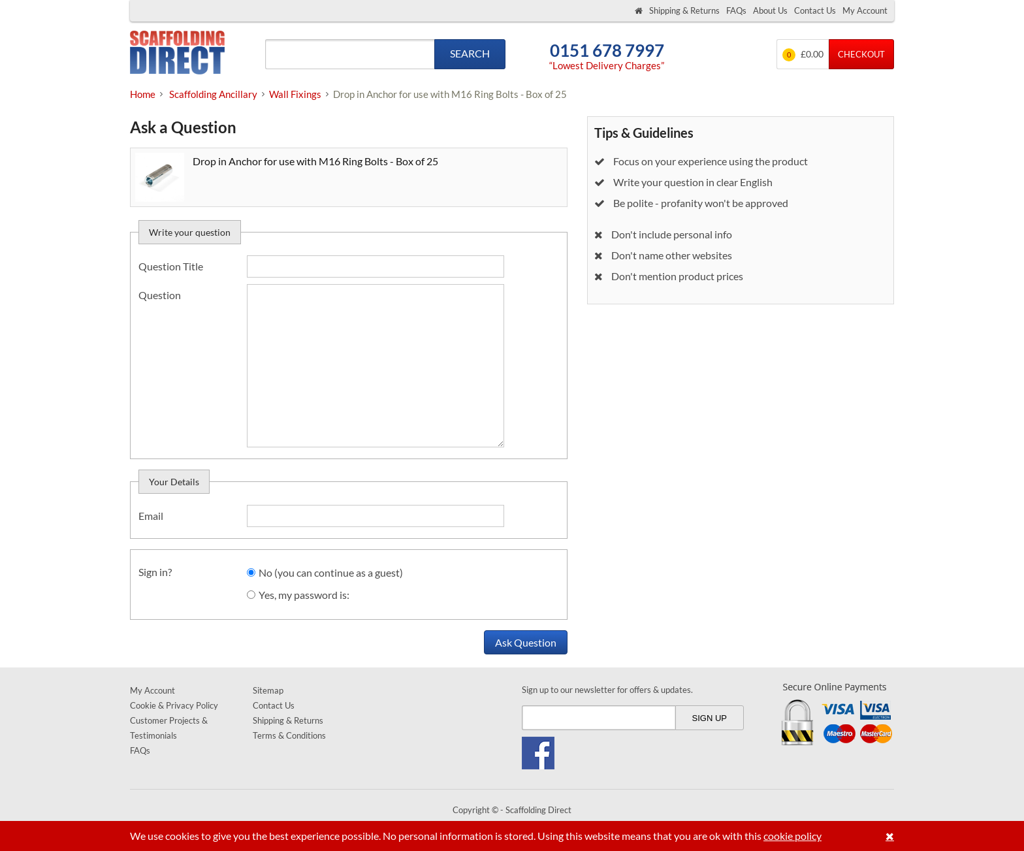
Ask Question (525, 642)
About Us (770, 10)
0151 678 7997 (607, 50)
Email (150, 515)
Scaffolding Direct (177, 54)
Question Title (170, 266)
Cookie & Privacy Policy (174, 705)
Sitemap (268, 690)
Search (470, 53)
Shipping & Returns (684, 10)
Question (159, 295)
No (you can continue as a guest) (331, 572)
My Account (865, 10)
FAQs (736, 10)
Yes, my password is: (304, 594)
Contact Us (815, 10)
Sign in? (155, 572)
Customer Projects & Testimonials (169, 728)
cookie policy (792, 835)
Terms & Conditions (289, 735)
